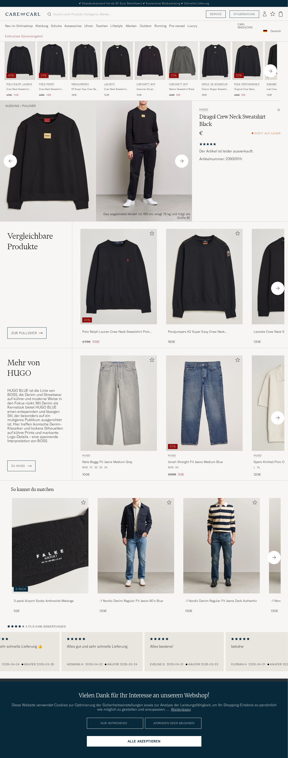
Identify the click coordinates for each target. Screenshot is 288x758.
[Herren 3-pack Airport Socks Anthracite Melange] (50, 545)
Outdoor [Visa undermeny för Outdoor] (146, 26)
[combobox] (275, 31)
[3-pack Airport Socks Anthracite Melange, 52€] (50, 555)
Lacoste (109, 84)
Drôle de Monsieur (215, 84)
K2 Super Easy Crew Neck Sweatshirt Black (84, 89)
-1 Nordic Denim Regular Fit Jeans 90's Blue (131, 601)
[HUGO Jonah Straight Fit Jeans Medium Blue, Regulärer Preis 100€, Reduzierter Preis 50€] (204, 416)
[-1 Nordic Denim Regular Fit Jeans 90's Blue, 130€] (136, 555)
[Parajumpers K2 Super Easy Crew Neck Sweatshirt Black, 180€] (85, 69)
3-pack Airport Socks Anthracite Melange (44, 601)
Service (216, 14)
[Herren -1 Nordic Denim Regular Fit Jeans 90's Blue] (136, 545)
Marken (131, 26)
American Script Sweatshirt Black (145, 89)
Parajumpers (80, 84)
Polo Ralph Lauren (19, 84)
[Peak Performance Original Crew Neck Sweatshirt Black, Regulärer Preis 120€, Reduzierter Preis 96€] (247, 69)
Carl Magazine (245, 26)
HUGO (203, 109)
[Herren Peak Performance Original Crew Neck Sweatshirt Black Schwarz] (247, 61)
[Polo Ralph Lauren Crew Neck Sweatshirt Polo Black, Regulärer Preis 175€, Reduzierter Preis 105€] (20, 69)
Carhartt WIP (146, 84)
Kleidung (12, 106)
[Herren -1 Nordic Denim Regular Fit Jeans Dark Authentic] (221, 545)
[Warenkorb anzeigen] (280, 14)
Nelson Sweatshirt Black (181, 89)
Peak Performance (247, 84)
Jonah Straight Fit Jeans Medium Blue (195, 462)
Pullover (29, 106)
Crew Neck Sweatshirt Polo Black (17, 89)
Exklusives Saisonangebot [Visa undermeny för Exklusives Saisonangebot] (24, 36)
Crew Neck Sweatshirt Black (50, 89)
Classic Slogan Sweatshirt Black (215, 89)
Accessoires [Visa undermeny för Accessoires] (73, 26)
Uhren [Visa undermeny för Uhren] (88, 26)
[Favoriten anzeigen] (272, 14)
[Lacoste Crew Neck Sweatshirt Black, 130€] (117, 69)
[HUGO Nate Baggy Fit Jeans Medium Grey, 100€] (119, 416)
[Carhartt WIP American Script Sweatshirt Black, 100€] (150, 69)
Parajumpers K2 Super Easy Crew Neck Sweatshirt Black (196, 332)
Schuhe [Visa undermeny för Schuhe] (56, 26)
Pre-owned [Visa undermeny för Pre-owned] (177, 26)
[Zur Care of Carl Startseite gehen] (22, 14)
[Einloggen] (264, 14)
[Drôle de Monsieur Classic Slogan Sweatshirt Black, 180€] (215, 69)
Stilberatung (244, 14)
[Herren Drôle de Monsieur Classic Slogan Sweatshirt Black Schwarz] (215, 61)
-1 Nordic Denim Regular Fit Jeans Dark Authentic (221, 601)
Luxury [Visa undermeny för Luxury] (192, 26)
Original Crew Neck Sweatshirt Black (244, 89)
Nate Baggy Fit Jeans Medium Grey (107, 462)
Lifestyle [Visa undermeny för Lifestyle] (116, 26)
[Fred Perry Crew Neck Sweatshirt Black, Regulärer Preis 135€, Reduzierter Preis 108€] (52, 69)
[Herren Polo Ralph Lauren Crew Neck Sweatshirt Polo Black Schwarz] (20, 61)
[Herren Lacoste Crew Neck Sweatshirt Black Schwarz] (117, 61)
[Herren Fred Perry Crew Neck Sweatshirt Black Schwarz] (52, 61)
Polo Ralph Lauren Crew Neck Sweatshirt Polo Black (116, 332)
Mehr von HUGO (23, 368)
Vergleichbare (30, 241)
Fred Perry (46, 84)
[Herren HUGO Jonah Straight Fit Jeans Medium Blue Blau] (204, 403)
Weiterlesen (181, 709)
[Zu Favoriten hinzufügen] (151, 234)
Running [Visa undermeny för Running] (160, 26)
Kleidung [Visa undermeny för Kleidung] (42, 26)
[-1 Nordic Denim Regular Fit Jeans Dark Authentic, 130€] (221, 555)
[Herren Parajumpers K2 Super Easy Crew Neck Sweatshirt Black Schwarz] (85, 61)
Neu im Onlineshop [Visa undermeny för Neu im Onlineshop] (19, 26)
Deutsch (276, 31)
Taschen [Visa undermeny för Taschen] (102, 26)
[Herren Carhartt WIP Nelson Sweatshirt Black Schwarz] (182, 61)
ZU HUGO (21, 466)
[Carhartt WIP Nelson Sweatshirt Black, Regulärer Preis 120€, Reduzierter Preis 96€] (182, 69)
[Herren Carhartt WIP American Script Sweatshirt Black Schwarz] (150, 61)
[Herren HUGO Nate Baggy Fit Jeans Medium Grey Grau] (118, 403)
